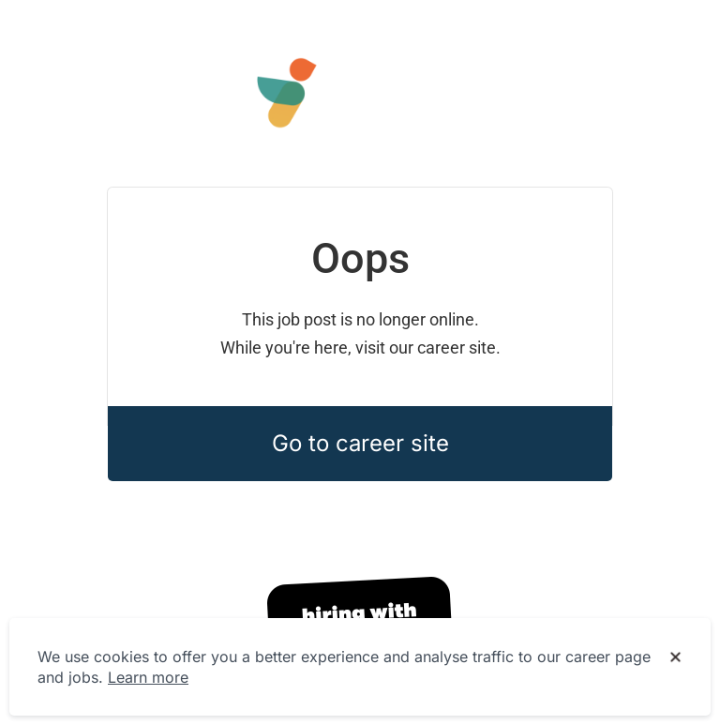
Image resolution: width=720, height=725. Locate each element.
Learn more (148, 677)
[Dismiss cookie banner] (675, 657)
